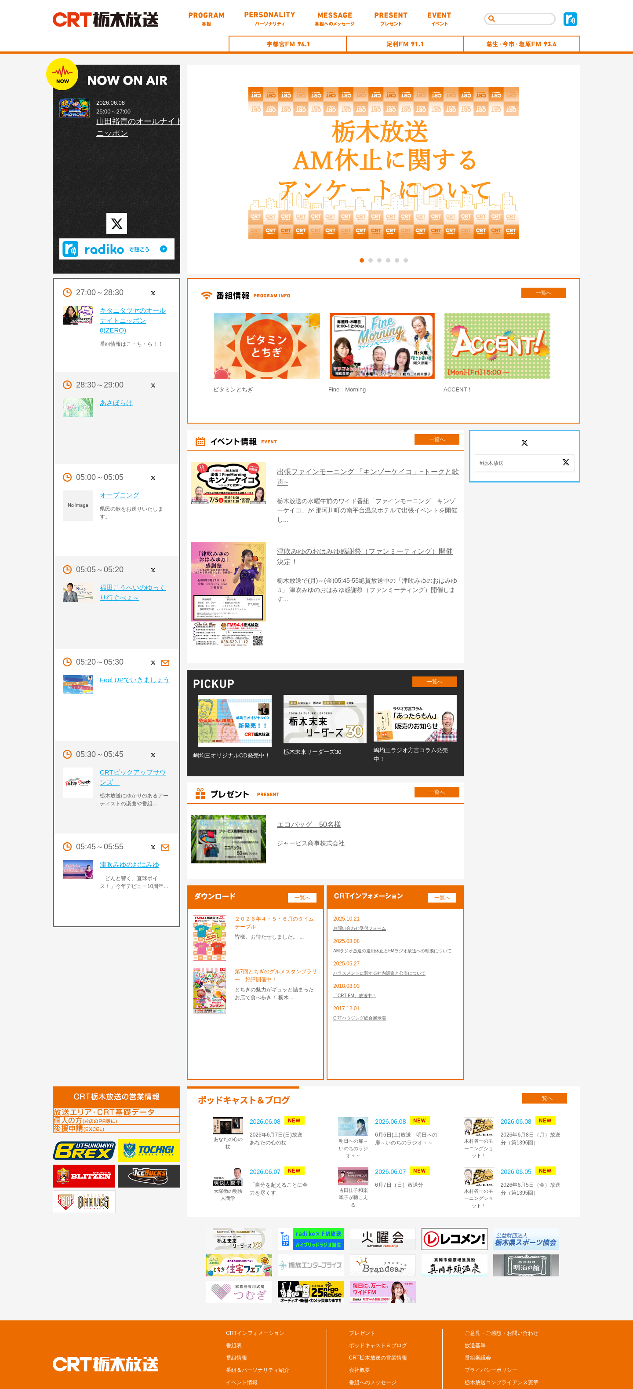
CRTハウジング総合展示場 (365, 992)
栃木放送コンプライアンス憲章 (501, 1343)
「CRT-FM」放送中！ (359, 968)
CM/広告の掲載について (493, 1355)
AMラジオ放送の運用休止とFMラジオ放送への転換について (393, 917)
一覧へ (544, 293)
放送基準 (475, 1306)
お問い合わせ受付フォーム (365, 889)
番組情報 (236, 1318)
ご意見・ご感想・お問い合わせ (501, 1293)
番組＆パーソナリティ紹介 (257, 1330)
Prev (191, 354)
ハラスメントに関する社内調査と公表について (388, 945)
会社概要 (359, 1330)
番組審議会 (478, 1318)
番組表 (234, 1306)
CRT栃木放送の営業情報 (378, 1318)
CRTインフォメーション (255, 1293)
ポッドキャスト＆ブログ (378, 1306)
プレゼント (362, 1293)
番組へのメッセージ (373, 1343)
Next (576, 354)
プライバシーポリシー (491, 1330)
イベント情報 (242, 1343)
